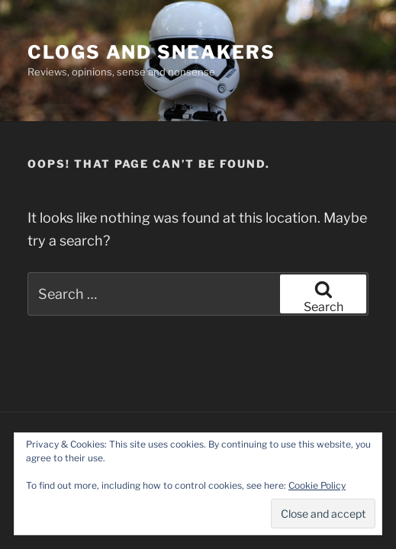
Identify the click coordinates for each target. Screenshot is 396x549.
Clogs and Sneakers (151, 52)
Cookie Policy (317, 485)
